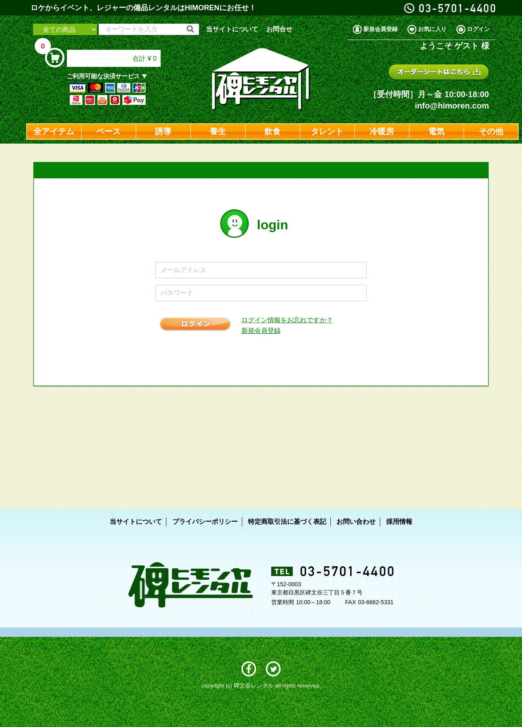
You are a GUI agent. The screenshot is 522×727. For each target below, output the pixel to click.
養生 (218, 131)
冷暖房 (381, 131)
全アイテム (53, 131)
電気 (436, 131)
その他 (491, 131)
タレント (327, 131)
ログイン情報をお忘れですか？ (287, 320)
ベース (108, 131)
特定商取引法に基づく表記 (287, 521)
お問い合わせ (356, 521)
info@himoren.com (452, 105)
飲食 (272, 131)
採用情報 (399, 521)
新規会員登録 (261, 330)
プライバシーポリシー (205, 521)
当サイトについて (232, 29)
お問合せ (279, 29)
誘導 (163, 131)
